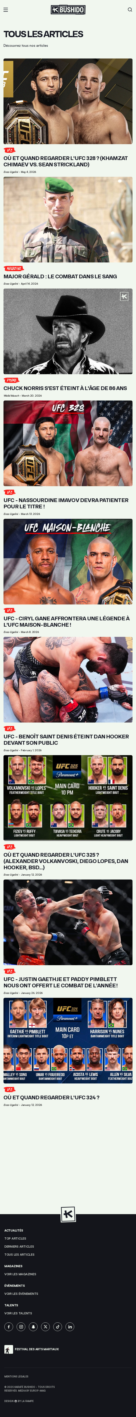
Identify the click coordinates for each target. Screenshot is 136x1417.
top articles (15, 1238)
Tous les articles (19, 1254)
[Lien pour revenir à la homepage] (68, 10)
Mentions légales (16, 1376)
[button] (5, 10)
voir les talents (18, 1313)
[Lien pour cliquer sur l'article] (68, 115)
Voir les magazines (20, 1274)
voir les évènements (21, 1293)
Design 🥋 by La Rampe (19, 1401)
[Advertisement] (68, 1162)
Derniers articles (19, 1246)
